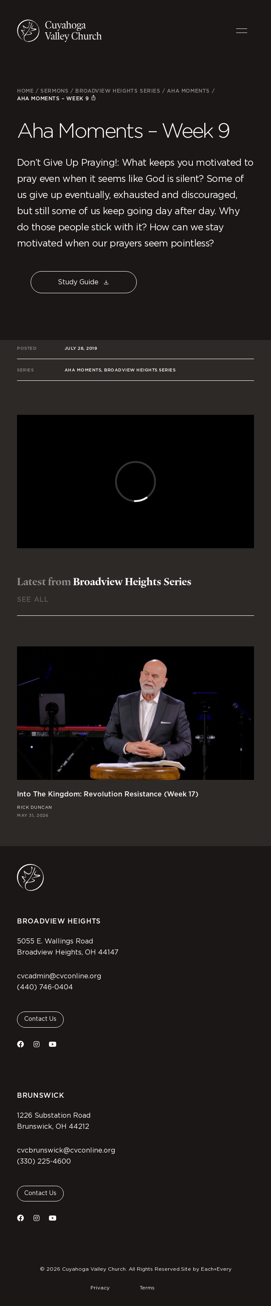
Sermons (54, 91)
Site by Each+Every (206, 1269)
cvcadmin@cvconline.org (59, 976)
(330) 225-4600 (44, 1161)
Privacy (100, 1287)
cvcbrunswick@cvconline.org (66, 1150)
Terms (147, 1287)
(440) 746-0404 (45, 987)
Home (25, 91)
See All (32, 599)
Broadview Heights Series (117, 91)
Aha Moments (188, 91)
